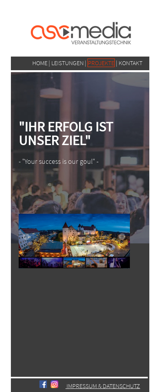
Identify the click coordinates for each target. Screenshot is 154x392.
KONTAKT (130, 63)
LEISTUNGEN (68, 63)
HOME (39, 63)
